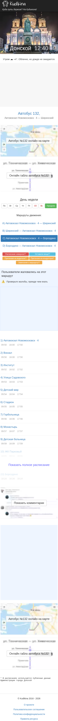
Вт (10, 206)
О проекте (29, 704)
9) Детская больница (12, 439)
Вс (42, 206)
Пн (4, 206)
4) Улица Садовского (13, 377)
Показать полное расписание (29, 465)
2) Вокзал (6, 352)
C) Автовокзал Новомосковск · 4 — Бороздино (29, 238)
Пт (29, 206)
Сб (35, 206)
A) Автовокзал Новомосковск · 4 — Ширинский (29, 223)
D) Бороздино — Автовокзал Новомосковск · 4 (29, 245)
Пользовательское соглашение (29, 709)
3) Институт (7, 365)
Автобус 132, (29, 113)
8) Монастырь (8, 426)
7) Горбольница (9, 414)
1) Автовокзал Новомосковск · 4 (19, 340)
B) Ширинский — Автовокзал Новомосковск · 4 (29, 230)
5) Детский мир (9, 389)
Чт (23, 206)
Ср (16, 206)
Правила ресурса (29, 719)
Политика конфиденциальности (29, 714)
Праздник (51, 206)
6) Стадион (7, 402)
